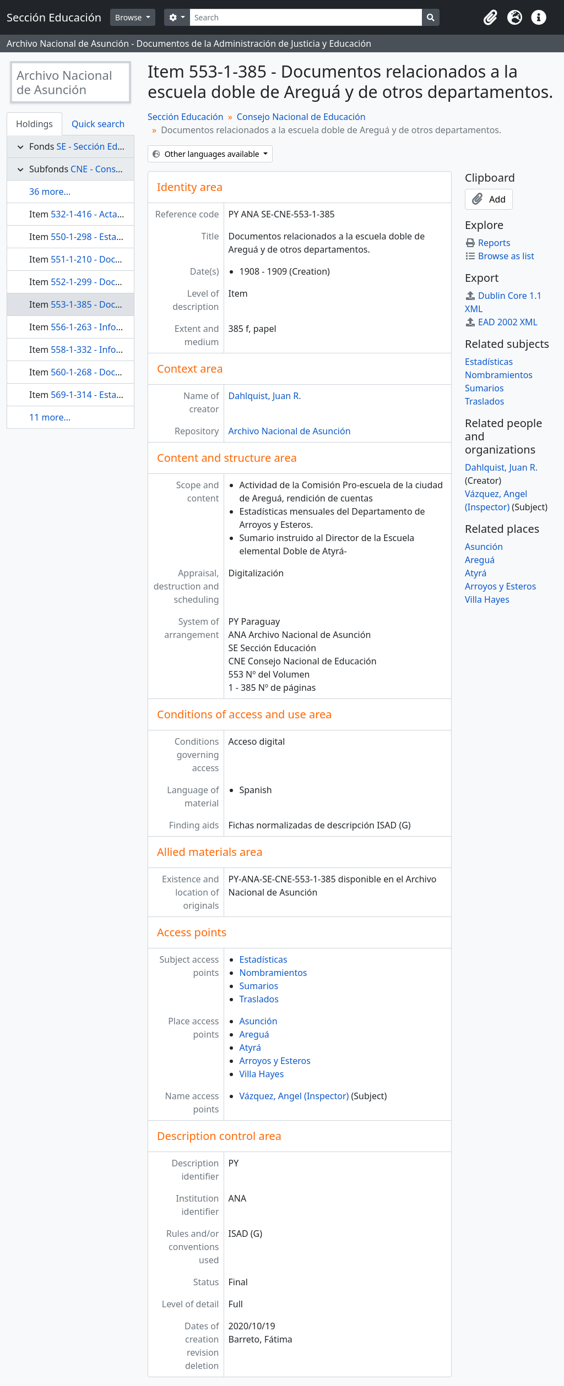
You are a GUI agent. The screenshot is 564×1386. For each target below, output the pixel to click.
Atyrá (250, 1047)
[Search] (305, 17)
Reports (488, 243)
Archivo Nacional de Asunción (290, 431)
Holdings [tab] (34, 124)
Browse (129, 17)
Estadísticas (264, 959)
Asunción (259, 1021)
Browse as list (499, 256)
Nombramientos (273, 973)
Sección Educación (186, 117)
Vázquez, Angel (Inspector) (294, 1096)
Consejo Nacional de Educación (301, 117)
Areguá (254, 1034)
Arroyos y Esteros (275, 1061)
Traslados (259, 999)
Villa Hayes (262, 1074)
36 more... (49, 191)
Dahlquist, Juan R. (265, 396)
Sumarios (259, 986)
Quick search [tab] (98, 124)
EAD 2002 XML (501, 322)
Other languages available (207, 154)
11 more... (49, 417)
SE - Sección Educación (102, 146)
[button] (490, 18)
